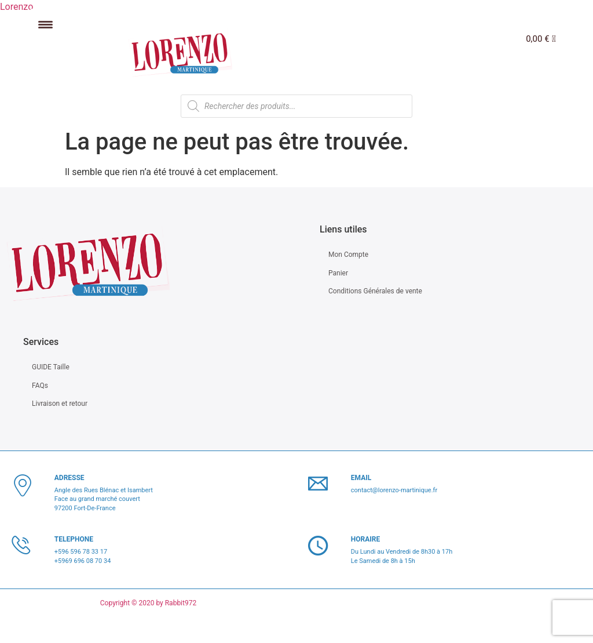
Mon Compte (348, 254)
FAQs (40, 386)
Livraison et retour (59, 403)
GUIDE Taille (50, 367)
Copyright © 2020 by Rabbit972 (148, 603)
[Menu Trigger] (45, 25)
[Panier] (541, 39)
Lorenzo (16, 6)
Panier (338, 273)
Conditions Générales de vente (375, 291)
